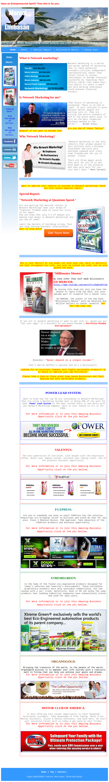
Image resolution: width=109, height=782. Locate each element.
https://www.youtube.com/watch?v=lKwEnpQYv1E (81, 285)
